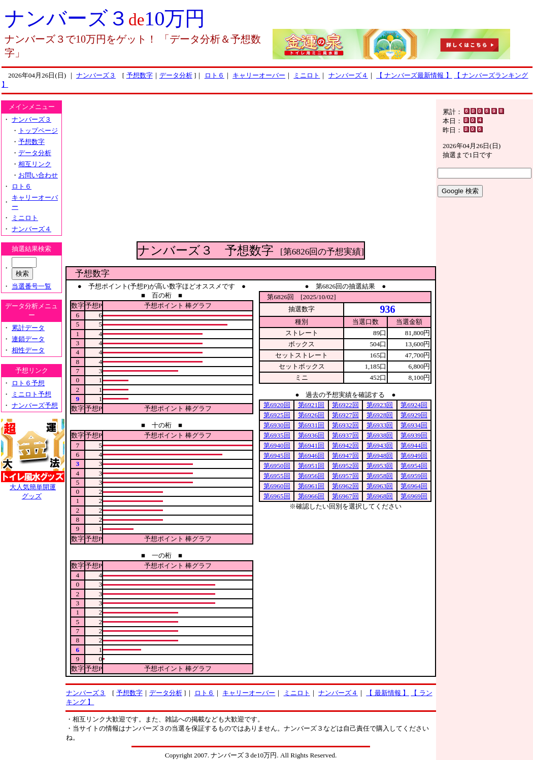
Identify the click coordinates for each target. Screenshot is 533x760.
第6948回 (380, 455)
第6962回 (345, 486)
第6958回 (380, 476)
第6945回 (276, 455)
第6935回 (276, 435)
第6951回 (311, 465)
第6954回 (414, 465)
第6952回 (345, 465)
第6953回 (380, 465)
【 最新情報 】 (387, 693)
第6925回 (276, 415)
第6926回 (311, 415)
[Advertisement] (251, 170)
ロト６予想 (28, 383)
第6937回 (345, 435)
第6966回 (311, 496)
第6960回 (276, 486)
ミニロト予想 (31, 394)
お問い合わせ (38, 175)
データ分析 (175, 75)
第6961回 (311, 486)
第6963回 (380, 486)
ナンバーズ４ (348, 75)
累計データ (28, 328)
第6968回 (380, 496)
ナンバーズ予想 (35, 405)
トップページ (38, 130)
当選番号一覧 (31, 286)
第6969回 (414, 496)
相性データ (28, 350)
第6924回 (414, 405)
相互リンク (34, 164)
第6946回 (311, 455)
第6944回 (414, 445)
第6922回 (345, 405)
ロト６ (214, 75)
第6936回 (311, 435)
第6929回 (414, 415)
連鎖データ (28, 339)
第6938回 (380, 435)
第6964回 (414, 486)
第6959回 (414, 476)
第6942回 (345, 445)
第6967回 (345, 496)
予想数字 (139, 75)
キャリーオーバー (258, 75)
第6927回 (345, 415)
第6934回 (414, 425)
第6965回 (276, 496)
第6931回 (311, 425)
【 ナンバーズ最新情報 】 (414, 75)
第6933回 (380, 425)
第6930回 (276, 425)
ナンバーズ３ (96, 75)
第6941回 (311, 445)
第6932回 (345, 425)
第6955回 (276, 476)
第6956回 (311, 476)
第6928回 (380, 415)
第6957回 (345, 476)
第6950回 (276, 465)
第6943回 (380, 445)
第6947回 (345, 455)
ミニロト (306, 75)
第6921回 (311, 405)
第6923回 (380, 405)
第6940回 (276, 445)
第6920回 (276, 405)
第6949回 (414, 455)
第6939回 (414, 435)
